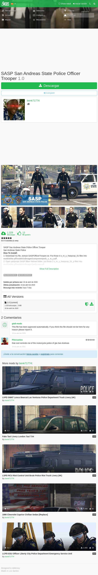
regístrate (45, 354)
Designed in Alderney (10, 568)
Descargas (11, 235)
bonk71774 (33, 100)
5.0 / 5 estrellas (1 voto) (9, 241)
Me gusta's (26, 235)
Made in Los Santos (10, 571)
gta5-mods (17, 323)
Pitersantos (17, 340)
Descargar (49, 86)
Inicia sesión (32, 354)
